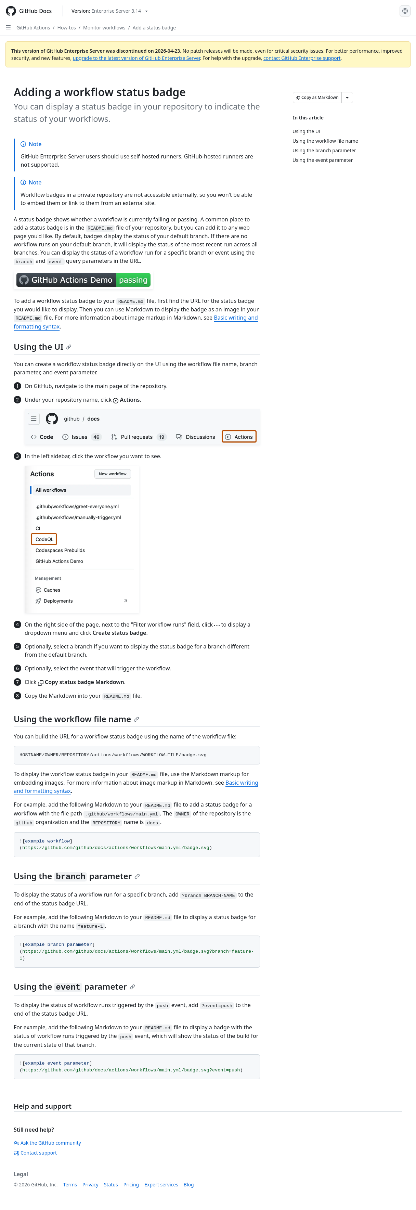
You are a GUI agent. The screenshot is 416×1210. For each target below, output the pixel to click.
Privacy (90, 1184)
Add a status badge (154, 27)
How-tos (66, 27)
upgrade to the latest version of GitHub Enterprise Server (136, 58)
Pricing (131, 1184)
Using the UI (43, 346)
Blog (189, 1184)
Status (111, 1184)
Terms (70, 1184)
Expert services (161, 1184)
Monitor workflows (104, 27)
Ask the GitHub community (47, 1143)
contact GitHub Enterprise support (302, 58)
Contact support (35, 1152)
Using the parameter (77, 875)
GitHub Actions (33, 27)
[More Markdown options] (347, 97)
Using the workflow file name (76, 718)
